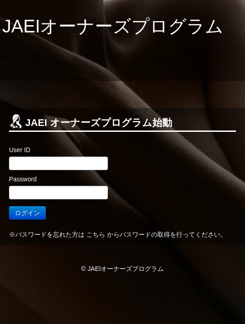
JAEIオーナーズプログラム (112, 26)
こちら (95, 234)
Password (22, 179)
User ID (19, 149)
